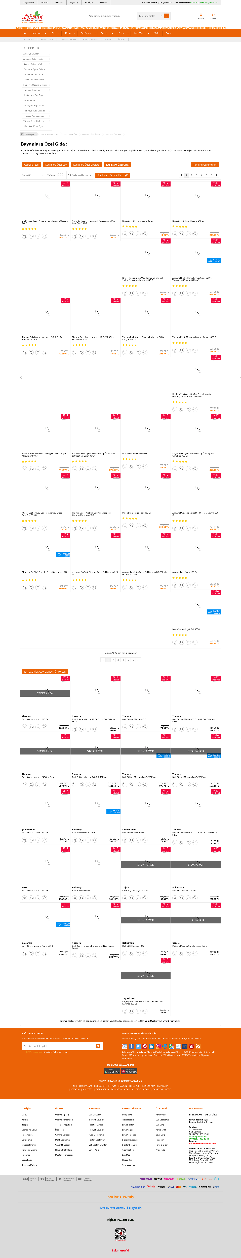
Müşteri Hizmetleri (64, 1154)
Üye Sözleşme (162, 1119)
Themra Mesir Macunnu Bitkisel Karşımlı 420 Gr (194, 337)
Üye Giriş (103, 2)
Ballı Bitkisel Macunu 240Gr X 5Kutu (138, 777)
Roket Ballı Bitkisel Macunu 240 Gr (188, 221)
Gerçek (176, 942)
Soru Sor (44, 2)
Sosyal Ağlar (27, 1159)
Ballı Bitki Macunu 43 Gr (83, 890)
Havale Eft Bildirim (63, 1149)
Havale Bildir (162, 1144)
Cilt (53, 33)
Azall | (128, 1089)
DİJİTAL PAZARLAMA (120, 1220)
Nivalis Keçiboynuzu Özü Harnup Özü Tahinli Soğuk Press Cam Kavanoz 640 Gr (142, 279)
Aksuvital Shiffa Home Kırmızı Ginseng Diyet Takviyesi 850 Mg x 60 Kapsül (192, 279)
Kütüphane (127, 1114)
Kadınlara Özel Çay (56, 164)
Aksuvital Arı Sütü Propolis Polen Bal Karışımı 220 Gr (44, 573)
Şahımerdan (28, 829)
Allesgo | (137, 1089)
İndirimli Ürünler (96, 1119)
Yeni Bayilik (161, 1129)
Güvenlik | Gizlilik (68, 39)
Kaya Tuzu (139, 33)
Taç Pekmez (128, 998)
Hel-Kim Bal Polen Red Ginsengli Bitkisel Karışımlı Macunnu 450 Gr (44, 454)
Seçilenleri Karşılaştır (82, 175)
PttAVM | (113, 1086)
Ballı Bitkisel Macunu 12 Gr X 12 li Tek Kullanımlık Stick (94, 720)
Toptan (104, 33)
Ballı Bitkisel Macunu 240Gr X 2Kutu (38, 777)
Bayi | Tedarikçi (90, 39)
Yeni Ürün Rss (128, 1164)
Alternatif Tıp (128, 1149)
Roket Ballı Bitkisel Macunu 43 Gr (137, 221)
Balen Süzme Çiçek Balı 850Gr (186, 629)
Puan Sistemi (47, 39)
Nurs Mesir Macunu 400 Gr (135, 453)
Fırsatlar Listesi (96, 1124)
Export (169, 33)
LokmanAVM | (86, 1086)
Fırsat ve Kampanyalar (33, 115)
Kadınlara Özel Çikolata (86, 164)
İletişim (121, 39)
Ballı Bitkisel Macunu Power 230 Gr (38, 946)
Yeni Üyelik (151, 1020)
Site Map (126, 1154)
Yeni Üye (89, 2)
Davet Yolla (94, 1149)
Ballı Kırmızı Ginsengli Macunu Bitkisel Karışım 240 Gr (93, 947)
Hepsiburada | (149, 1086)
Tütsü (68, 33)
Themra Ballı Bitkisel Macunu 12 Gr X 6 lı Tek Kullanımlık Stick (42, 338)
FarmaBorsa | (103, 1089)
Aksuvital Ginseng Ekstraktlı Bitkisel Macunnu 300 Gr (195, 514)
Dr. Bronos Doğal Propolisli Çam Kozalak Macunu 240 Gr (45, 222)
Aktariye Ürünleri (31, 53)
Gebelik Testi (31, 164)
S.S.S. (24, 1114)
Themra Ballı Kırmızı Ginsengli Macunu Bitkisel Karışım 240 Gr (144, 338)
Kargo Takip (28, 2)
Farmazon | (117, 1089)
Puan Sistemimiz (96, 1134)
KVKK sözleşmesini (35, 1051)
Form (121, 33)
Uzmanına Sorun (29, 1129)
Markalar (36, 33)
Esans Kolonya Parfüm (33, 79)
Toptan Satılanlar (97, 1139)
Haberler (26, 1154)
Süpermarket (29, 100)
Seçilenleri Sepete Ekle (113, 175)
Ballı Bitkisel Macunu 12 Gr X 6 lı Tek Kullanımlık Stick (194, 720)
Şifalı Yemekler (129, 1134)
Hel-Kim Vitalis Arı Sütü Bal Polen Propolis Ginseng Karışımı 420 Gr (91, 514)
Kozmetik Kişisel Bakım (34, 69)
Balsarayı (77, 829)
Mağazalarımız (29, 1144)
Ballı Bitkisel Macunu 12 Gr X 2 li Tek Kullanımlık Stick (194, 834)
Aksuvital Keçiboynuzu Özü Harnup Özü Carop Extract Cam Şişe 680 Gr (93, 454)
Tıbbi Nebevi (128, 1119)
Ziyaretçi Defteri (29, 1164)
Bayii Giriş (160, 1134)
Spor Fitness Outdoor (33, 74)
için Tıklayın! (201, 1122)
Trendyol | (135, 1086)
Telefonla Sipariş (29, 1149)
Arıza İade (160, 1149)
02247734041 (184, 2)
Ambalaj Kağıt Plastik (33, 58)
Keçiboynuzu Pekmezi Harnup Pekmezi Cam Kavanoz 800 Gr (142, 1002)
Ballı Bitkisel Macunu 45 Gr (134, 833)
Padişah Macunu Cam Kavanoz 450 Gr (190, 946)
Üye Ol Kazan (95, 1114)
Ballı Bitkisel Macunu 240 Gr (35, 719)
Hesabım (160, 1139)
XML (156, 33)
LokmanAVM (120, 1250)
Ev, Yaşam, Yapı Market (34, 105)
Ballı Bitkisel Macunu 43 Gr (134, 719)
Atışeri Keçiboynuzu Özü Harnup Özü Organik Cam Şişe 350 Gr (43, 514)
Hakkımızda (28, 39)
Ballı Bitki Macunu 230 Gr (184, 890)
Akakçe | (148, 1089)
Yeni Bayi (59, 2)
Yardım (108, 39)
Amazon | (123, 1086)
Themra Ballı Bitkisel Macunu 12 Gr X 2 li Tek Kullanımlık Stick (93, 338)
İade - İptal (60, 1129)
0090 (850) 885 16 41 (199, 1134)
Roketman (178, 887)
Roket (25, 887)
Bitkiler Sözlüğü (129, 1144)
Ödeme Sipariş (62, 1114)
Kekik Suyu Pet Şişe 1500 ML (135, 890)
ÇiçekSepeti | (101, 1086)
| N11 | (75, 1086)
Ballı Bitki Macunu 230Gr (83, 833)
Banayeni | (159, 1089)
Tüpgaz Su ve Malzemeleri (35, 121)
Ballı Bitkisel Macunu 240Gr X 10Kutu (89, 777)
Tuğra (125, 887)
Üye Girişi (168, 1020)
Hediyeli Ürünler (96, 1129)
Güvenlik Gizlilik (62, 1144)
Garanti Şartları (62, 1134)
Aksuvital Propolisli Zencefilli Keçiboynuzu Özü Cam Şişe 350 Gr (93, 222)
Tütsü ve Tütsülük (31, 90)
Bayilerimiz (27, 1139)
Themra (26, 716)
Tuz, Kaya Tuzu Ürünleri (34, 110)
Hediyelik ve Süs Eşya (33, 95)
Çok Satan (86, 33)
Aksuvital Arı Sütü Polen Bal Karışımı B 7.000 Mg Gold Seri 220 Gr (144, 573)
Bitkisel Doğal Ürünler (33, 64)
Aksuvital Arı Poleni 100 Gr (184, 572)
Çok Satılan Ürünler (98, 1144)
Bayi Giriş (74, 2)
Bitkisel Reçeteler (130, 1139)
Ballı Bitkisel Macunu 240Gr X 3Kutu (189, 777)
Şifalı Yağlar (127, 1129)
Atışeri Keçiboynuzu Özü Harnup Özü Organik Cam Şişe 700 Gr (193, 454)
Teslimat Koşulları (63, 1124)
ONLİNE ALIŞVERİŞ (120, 1197)
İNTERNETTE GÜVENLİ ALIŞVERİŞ (120, 1208)
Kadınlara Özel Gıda (117, 164)
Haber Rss (127, 1159)
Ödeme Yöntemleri (64, 1119)
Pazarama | (163, 1086)
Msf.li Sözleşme (62, 1139)
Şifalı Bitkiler (128, 1124)
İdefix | (168, 1089)
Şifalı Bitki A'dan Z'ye (33, 126)
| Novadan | (76, 1089)
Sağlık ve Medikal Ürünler (35, 84)
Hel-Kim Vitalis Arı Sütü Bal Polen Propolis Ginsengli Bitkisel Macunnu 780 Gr (191, 395)
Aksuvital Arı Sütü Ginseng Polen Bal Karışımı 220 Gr (95, 573)
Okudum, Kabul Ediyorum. (45, 1052)
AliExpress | (89, 1089)
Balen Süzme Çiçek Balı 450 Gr (136, 513)
